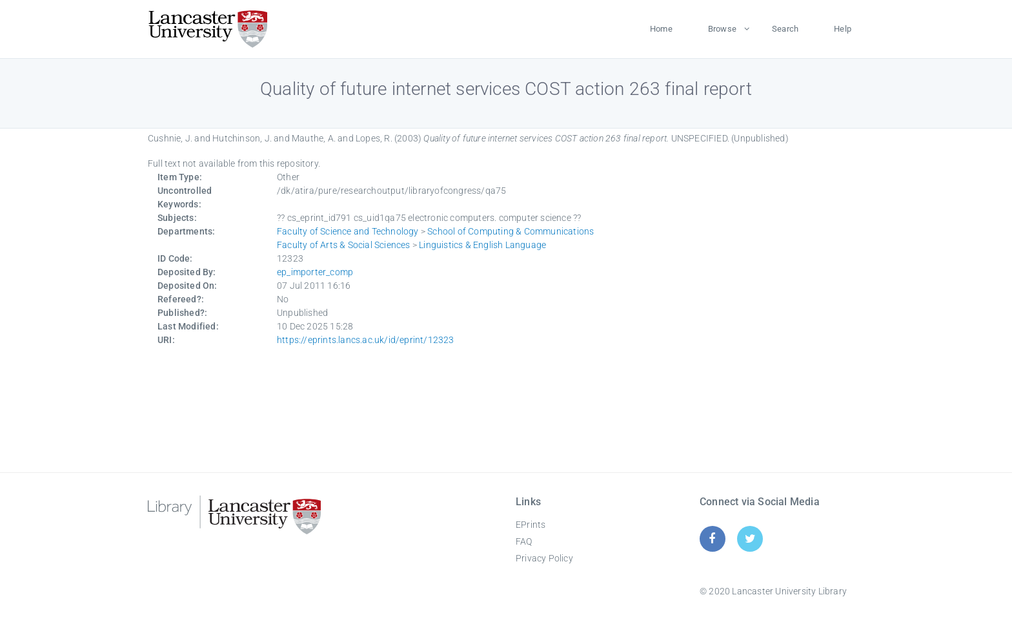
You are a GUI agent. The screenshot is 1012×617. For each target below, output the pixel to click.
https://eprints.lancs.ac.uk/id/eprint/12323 (365, 340)
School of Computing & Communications (510, 231)
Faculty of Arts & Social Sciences (343, 245)
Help (842, 29)
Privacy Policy (544, 558)
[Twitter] (750, 538)
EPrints (530, 524)
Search (785, 29)
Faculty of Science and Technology (348, 231)
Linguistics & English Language (482, 245)
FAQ (524, 541)
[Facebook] (712, 538)
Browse (722, 29)
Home (661, 29)
